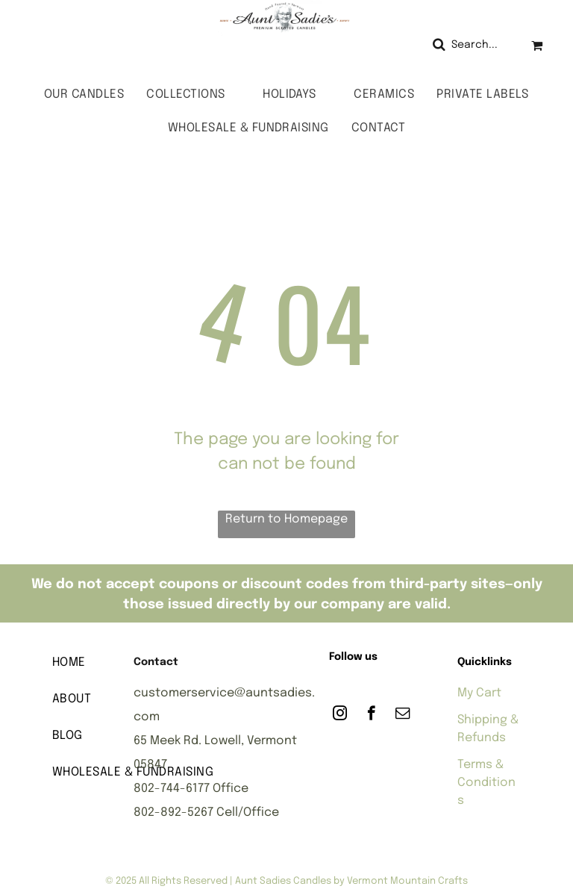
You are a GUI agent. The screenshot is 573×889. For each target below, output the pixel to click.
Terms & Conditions (486, 782)
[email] (402, 715)
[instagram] (340, 715)
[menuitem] (84, 94)
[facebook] (371, 715)
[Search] (470, 45)
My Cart (479, 693)
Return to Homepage (286, 519)
